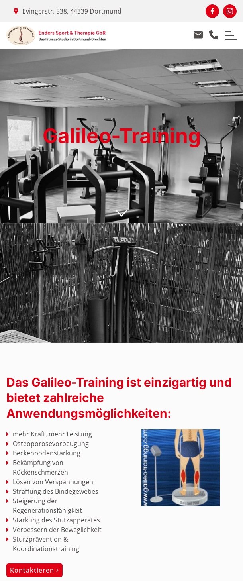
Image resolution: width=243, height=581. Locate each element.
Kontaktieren (34, 570)
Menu (228, 31)
